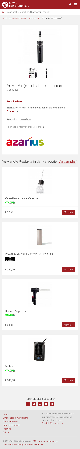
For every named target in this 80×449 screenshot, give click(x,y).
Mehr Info (68, 212)
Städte (6, 432)
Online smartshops (11, 425)
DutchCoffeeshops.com (53, 423)
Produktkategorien (17, 18)
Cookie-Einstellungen (33, 444)
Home (4, 18)
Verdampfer (34, 18)
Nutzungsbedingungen (48, 441)
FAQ (35, 441)
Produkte (11, 111)
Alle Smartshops (10, 421)
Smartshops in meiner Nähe (15, 418)
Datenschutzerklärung (13, 444)
